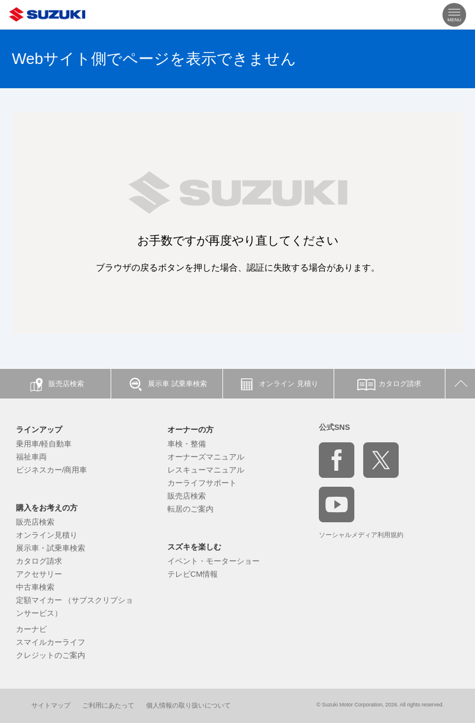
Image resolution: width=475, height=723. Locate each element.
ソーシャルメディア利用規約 (361, 534)
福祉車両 (31, 456)
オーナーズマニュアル (205, 456)
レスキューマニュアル (205, 469)
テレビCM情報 (192, 574)
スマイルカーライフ (50, 642)
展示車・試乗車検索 (50, 548)
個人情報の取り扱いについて (188, 705)
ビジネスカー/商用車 (52, 469)
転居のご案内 (190, 509)
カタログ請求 (39, 561)
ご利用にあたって (108, 705)
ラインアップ (39, 429)
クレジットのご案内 (50, 655)
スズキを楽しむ (194, 546)
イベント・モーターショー (213, 561)
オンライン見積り (46, 535)
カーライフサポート (202, 482)
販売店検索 (35, 522)
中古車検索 (35, 587)
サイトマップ (50, 705)
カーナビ (31, 629)
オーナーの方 (190, 429)
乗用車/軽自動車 (44, 443)
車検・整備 (186, 443)
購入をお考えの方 (46, 507)
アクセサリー (39, 574)
